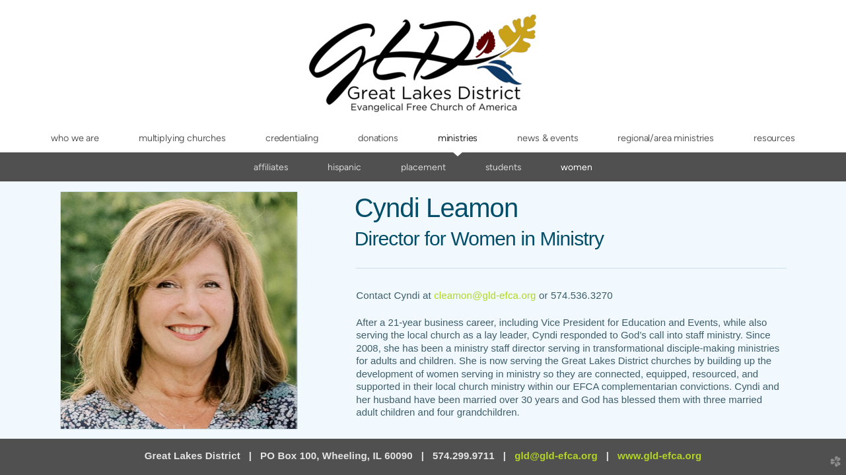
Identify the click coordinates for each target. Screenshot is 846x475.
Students (503, 167)
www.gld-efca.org (659, 455)
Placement (423, 167)
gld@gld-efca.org (556, 455)
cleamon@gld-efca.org (485, 295)
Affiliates (271, 167)
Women (576, 167)
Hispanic (344, 167)
